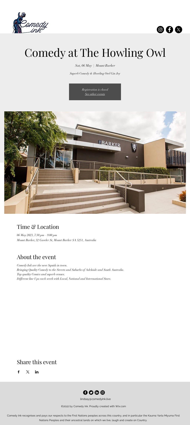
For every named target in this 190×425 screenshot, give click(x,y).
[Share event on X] (28, 371)
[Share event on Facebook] (18, 371)
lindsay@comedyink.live (95, 399)
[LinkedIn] (97, 392)
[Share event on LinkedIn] (37, 371)
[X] (178, 29)
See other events (95, 94)
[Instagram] (160, 29)
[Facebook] (169, 29)
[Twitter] (91, 392)
